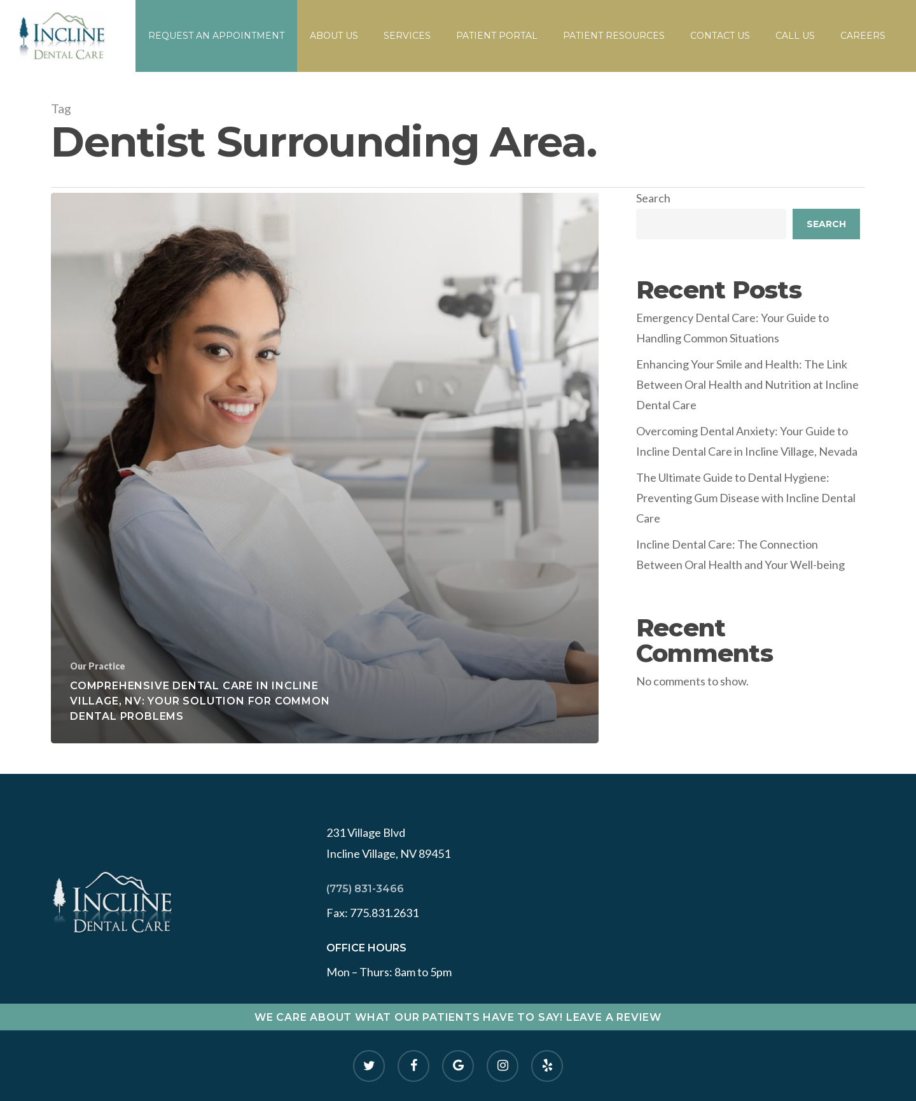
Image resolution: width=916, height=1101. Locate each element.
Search (653, 198)
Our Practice (97, 666)
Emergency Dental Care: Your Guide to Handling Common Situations (732, 328)
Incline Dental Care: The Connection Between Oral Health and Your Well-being (740, 554)
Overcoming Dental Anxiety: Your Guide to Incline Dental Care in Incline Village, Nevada (746, 441)
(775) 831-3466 (365, 889)
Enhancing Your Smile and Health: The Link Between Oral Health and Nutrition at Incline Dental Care (747, 384)
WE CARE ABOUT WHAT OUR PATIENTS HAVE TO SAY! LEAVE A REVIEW (458, 1017)
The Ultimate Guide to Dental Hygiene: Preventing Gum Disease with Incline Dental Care (746, 498)
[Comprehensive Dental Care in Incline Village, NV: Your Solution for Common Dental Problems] (325, 468)
